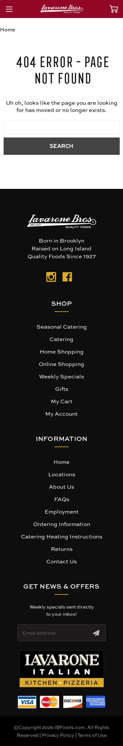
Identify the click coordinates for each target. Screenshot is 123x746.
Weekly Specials (61, 376)
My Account (61, 413)
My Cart (61, 401)
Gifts (61, 388)
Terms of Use (92, 735)
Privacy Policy (58, 735)
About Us (61, 486)
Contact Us (61, 561)
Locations (61, 474)
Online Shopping (61, 364)
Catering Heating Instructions (61, 536)
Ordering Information (61, 524)
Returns (61, 549)
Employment (62, 511)
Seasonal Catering (61, 326)
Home (61, 461)
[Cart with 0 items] (114, 9)
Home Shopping (62, 351)
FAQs (61, 499)
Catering (61, 339)
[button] (61, 668)
